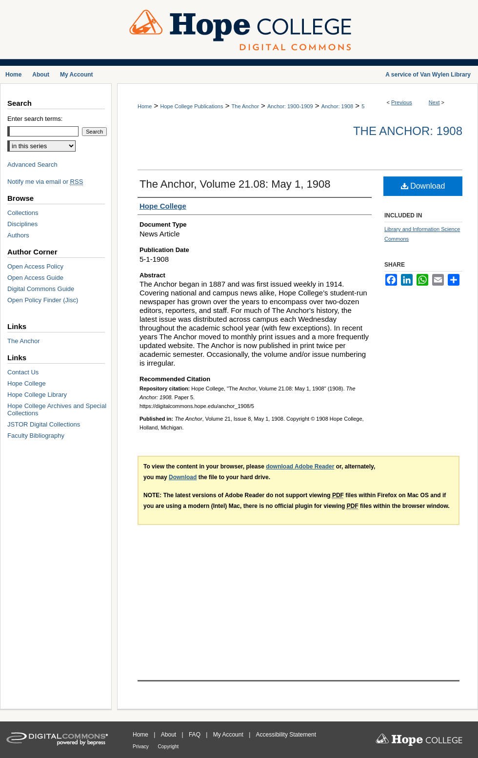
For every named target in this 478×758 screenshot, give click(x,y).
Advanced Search (32, 164)
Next (434, 102)
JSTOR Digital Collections (43, 424)
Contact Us (23, 372)
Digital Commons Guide (40, 288)
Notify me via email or (45, 181)
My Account (229, 734)
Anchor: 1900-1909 (290, 106)
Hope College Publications (191, 106)
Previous (401, 102)
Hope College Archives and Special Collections (56, 409)
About (169, 734)
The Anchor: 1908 (407, 130)
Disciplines (22, 224)
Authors (18, 235)
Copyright (168, 746)
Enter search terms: (34, 118)
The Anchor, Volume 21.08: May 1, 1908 (234, 184)
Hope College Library (37, 394)
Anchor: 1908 (337, 106)
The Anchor (245, 106)
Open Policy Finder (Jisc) (42, 300)
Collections (23, 212)
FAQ (195, 734)
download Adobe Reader (300, 466)
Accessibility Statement (286, 734)
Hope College (26, 383)
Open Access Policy (35, 266)
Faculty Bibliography (35, 435)
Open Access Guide (35, 277)
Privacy (141, 746)
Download (423, 186)
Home (145, 106)
